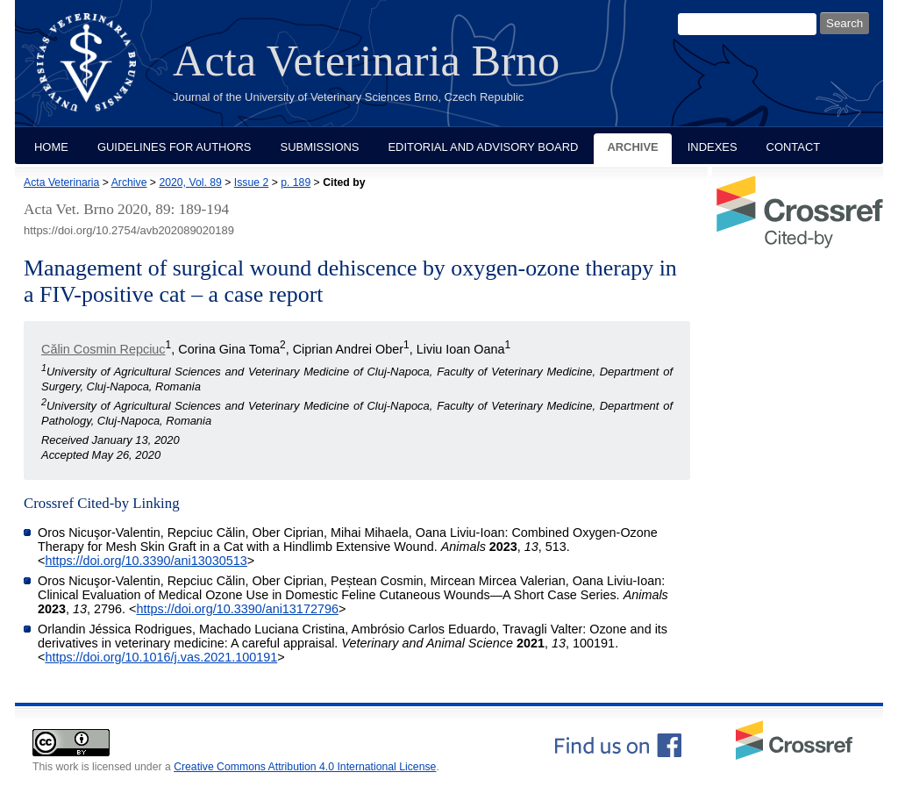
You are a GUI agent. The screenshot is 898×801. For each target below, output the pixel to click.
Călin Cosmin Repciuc (103, 349)
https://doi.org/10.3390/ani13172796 (237, 609)
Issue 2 (251, 182)
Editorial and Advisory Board (483, 147)
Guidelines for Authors (174, 147)
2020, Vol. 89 (190, 182)
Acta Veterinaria (61, 182)
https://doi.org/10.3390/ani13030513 (145, 561)
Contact (793, 147)
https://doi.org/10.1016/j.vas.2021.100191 (161, 657)
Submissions (320, 147)
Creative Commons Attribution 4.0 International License (305, 767)
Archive (632, 147)
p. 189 (295, 182)
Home (51, 147)
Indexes (713, 147)
